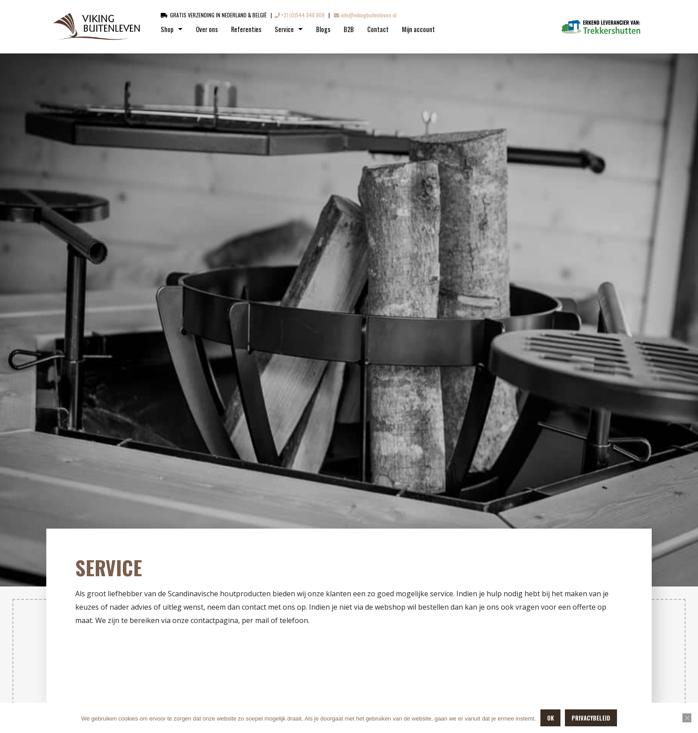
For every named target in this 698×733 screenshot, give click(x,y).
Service (284, 29)
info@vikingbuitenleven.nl (365, 15)
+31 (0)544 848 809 (300, 15)
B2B (349, 29)
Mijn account (418, 29)
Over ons (207, 29)
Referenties (246, 29)
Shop (167, 29)
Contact (378, 29)
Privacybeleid (591, 717)
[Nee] (686, 717)
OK (550, 717)
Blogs (323, 29)
